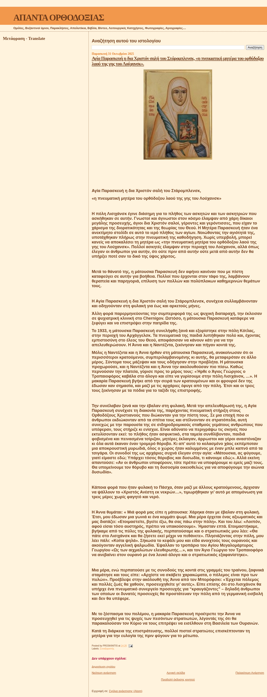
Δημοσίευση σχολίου (103, 666)
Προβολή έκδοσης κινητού (178, 679)
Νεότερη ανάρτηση (104, 672)
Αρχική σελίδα (176, 672)
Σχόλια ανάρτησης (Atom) (125, 691)
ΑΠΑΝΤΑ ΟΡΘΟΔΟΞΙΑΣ (58, 17)
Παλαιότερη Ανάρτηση (250, 672)
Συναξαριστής (107, 648)
